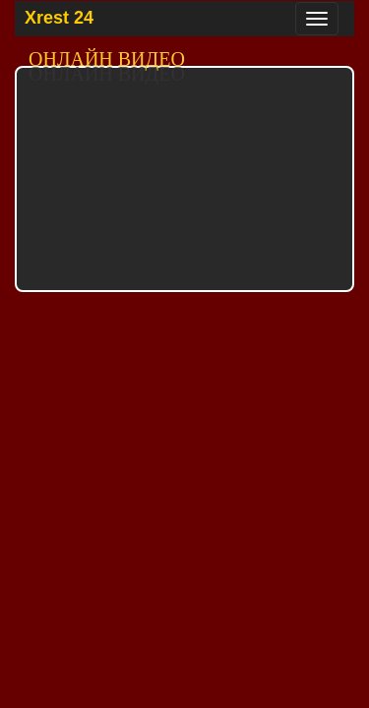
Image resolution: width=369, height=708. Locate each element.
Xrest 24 (59, 18)
